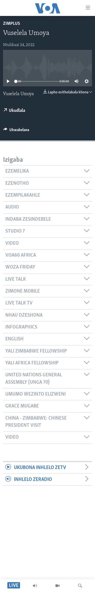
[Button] (16, 131)
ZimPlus (11, 23)
